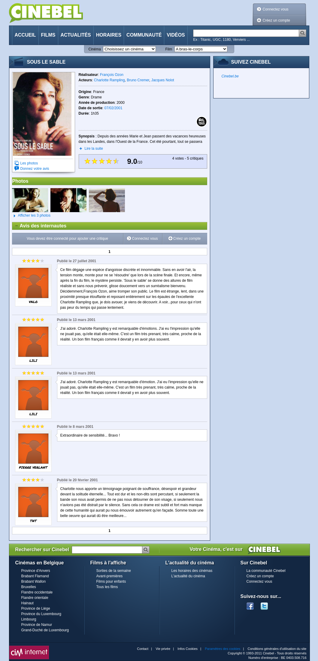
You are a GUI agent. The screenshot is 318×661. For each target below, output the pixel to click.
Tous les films (107, 587)
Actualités (76, 35)
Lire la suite (94, 148)
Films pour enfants (111, 581)
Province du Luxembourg (41, 614)
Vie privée (163, 648)
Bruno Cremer (138, 80)
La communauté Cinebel (266, 571)
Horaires (108, 35)
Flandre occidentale (37, 592)
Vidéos (176, 35)
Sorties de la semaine (113, 571)
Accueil (25, 35)
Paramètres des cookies (222, 648)
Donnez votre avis (34, 169)
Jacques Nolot (162, 80)
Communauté (144, 35)
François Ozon (111, 75)
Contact (142, 648)
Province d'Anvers (35, 571)
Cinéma (95, 49)
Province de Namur (36, 625)
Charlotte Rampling (109, 80)
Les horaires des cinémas (192, 571)
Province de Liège (35, 608)
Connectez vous (276, 9)
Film (168, 49)
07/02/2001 (113, 108)
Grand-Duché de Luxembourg (45, 630)
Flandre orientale (34, 598)
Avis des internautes (39, 226)
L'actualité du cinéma (188, 576)
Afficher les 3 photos (31, 215)
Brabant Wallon (33, 581)
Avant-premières (109, 576)
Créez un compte (276, 20)
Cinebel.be (230, 76)
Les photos (29, 163)
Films (48, 35)
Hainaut (27, 603)
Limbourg (28, 619)
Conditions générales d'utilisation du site (277, 648)
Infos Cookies (187, 648)
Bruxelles (28, 587)
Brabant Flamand (35, 576)
